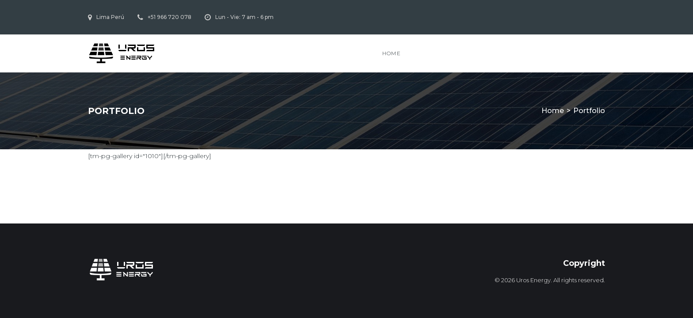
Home (391, 53)
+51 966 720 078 (169, 17)
